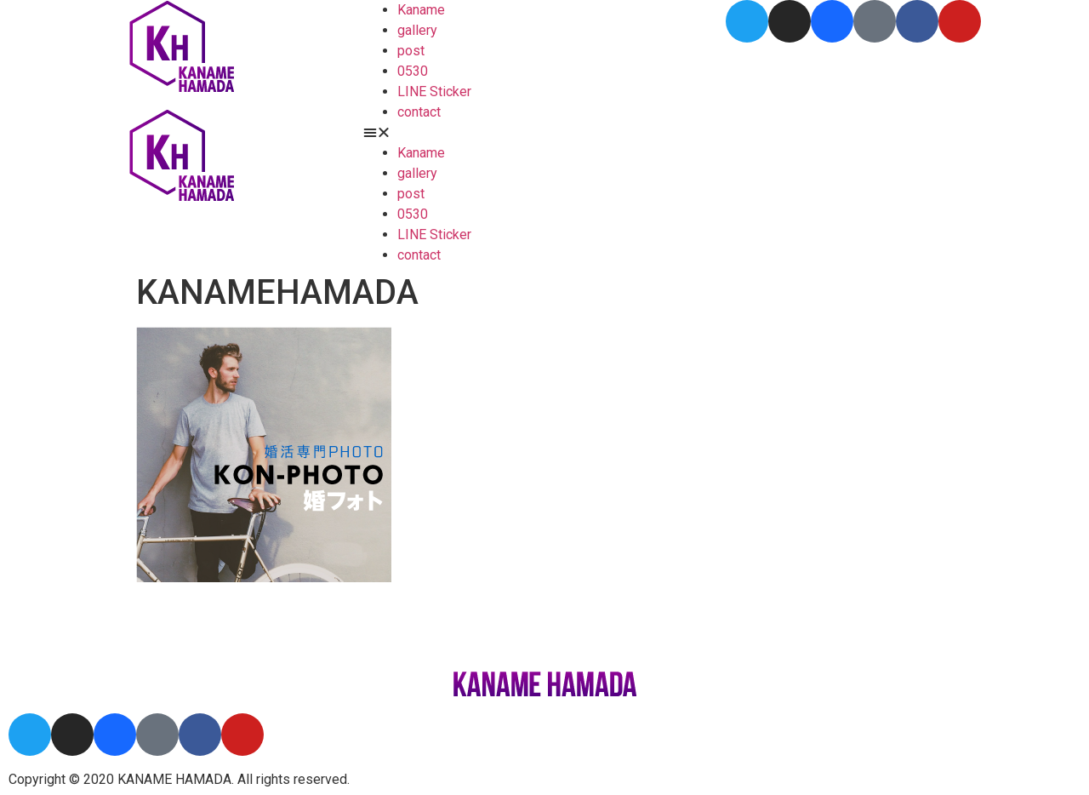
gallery (417, 30)
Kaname (421, 10)
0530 (412, 71)
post (411, 51)
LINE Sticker (434, 91)
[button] (545, 133)
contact (419, 112)
